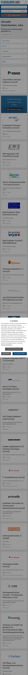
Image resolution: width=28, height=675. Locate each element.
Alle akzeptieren (19, 353)
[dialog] (14, 337)
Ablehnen (6, 353)
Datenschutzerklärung (6, 345)
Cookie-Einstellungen (14, 349)
